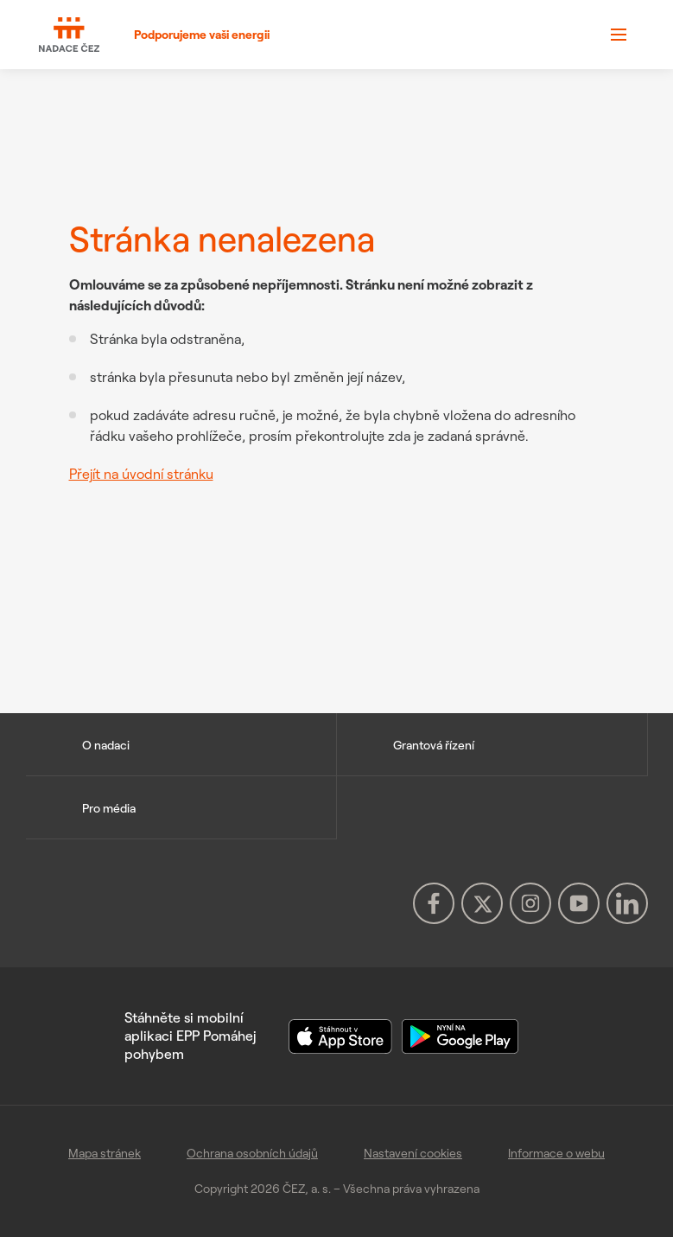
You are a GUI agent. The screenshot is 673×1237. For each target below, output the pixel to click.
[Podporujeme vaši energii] (154, 35)
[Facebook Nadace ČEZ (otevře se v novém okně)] (433, 903)
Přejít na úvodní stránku (141, 473)
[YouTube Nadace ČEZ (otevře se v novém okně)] (579, 903)
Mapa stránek (104, 1153)
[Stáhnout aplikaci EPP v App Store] (342, 1035)
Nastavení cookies (413, 1153)
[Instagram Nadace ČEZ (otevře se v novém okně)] (530, 903)
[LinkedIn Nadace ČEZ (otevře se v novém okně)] (627, 903)
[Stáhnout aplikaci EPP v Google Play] (460, 1035)
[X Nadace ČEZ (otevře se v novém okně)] (482, 903)
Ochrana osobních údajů (252, 1153)
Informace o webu (556, 1153)
